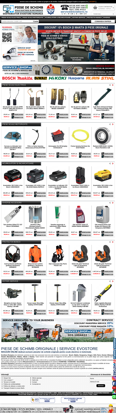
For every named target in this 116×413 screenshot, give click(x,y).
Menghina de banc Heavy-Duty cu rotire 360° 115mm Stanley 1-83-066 (13, 304)
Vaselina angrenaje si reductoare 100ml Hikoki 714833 (58, 226)
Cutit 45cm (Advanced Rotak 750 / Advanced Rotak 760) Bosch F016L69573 (102, 108)
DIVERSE (106, 17)
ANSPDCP (75, 394)
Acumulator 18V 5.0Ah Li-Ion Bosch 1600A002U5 (12, 186)
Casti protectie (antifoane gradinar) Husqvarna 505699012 (12, 265)
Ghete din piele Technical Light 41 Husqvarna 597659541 (80, 265)
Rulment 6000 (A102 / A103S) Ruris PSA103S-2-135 (102, 147)
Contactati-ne (36, 384)
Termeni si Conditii (9, 382)
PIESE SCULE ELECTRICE (11, 17)
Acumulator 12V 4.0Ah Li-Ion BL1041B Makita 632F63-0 (35, 186)
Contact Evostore (75, 10)
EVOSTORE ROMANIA (26, 394)
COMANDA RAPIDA (103, 21)
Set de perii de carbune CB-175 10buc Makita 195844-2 (35, 107)
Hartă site (35, 380)
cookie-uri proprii (43, 1)
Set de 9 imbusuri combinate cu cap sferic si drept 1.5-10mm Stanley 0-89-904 (80, 304)
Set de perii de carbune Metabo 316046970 (58, 107)
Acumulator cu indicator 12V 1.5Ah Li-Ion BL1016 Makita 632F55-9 (57, 187)
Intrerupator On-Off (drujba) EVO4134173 (58, 147)
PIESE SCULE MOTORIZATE (32, 17)
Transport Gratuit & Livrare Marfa (14, 388)
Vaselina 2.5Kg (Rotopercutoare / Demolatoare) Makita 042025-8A (35, 227)
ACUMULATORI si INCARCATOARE (58, 17)
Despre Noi (7, 378)
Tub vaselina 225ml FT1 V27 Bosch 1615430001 (12, 225)
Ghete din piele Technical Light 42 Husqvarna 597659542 (102, 265)
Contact (34, 382)
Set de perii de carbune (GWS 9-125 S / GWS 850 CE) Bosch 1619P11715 (13, 108)
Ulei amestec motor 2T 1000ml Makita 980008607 (80, 225)
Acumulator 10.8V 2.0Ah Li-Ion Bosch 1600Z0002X (80, 186)
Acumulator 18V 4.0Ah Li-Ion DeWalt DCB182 (102, 186)
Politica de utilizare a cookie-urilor (14, 386)
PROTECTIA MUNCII (94, 17)
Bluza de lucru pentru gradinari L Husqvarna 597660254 (35, 265)
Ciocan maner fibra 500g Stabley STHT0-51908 (35, 304)
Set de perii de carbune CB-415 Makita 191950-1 (80, 107)
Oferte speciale (37, 378)
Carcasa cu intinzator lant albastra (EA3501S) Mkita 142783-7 (12, 147)
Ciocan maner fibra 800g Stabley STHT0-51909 (58, 304)
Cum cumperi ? (8, 380)
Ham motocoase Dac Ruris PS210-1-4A (58, 264)
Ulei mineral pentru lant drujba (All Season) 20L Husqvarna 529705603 (103, 226)
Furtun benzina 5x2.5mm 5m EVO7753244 (80, 147)
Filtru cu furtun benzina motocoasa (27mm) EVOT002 (35, 147)
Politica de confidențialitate (12, 384)
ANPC (95, 394)
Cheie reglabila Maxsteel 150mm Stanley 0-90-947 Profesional (103, 304)
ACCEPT (92, 1)
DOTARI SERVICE (78, 17)
